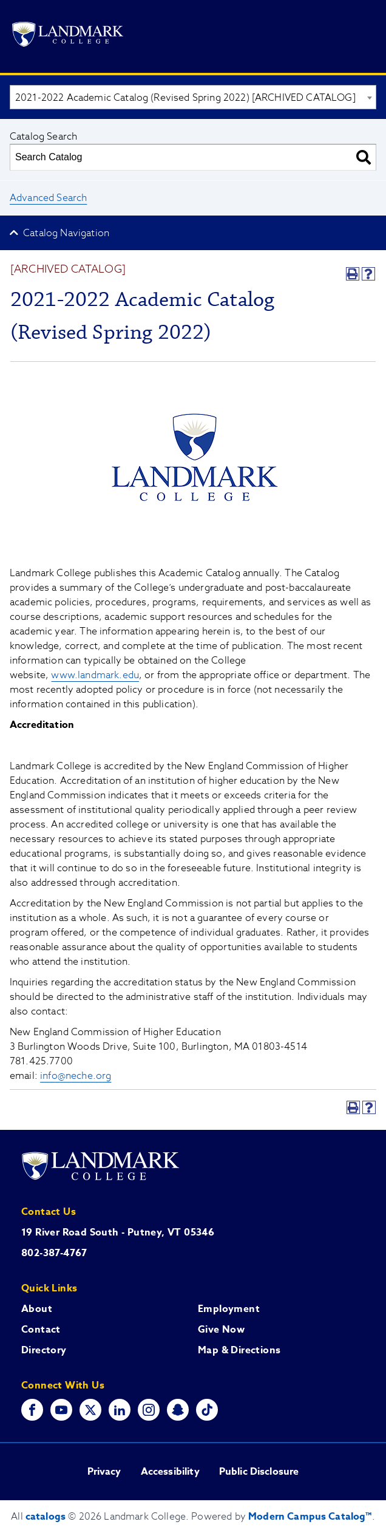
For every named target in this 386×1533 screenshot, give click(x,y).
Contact (41, 1329)
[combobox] (193, 97)
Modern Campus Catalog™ (310, 1516)
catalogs (45, 1516)
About (36, 1309)
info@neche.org (75, 1076)
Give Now (221, 1329)
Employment (229, 1309)
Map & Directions (239, 1350)
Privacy (104, 1471)
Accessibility (170, 1471)
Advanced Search (48, 198)
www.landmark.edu (95, 675)
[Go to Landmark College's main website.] (67, 36)
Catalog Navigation (66, 233)
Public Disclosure (259, 1471)
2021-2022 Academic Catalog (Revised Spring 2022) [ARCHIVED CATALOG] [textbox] (185, 97)
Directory (44, 1350)
